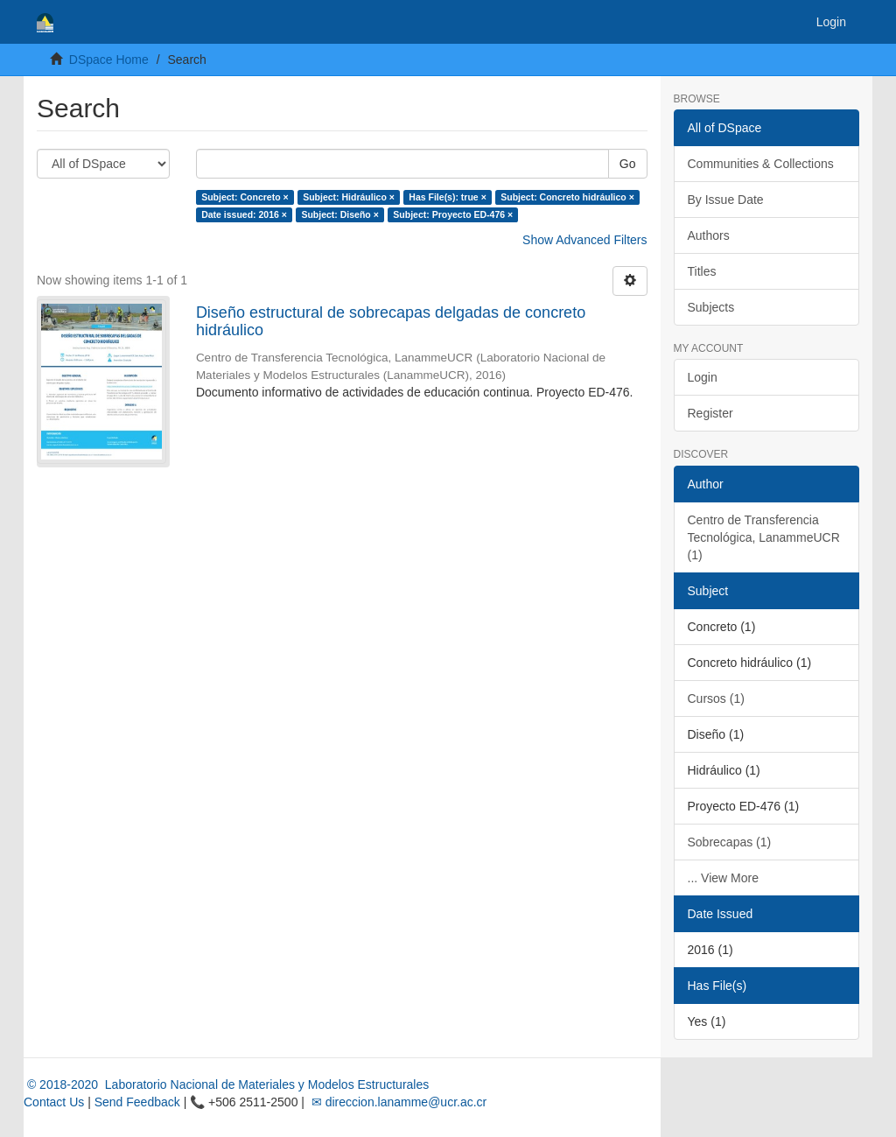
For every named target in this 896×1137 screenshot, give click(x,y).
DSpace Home (109, 60)
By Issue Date (726, 200)
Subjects (711, 307)
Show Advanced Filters (584, 240)
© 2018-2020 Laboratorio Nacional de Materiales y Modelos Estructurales (226, 1084)
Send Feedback (137, 1102)
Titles (702, 271)
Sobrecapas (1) (730, 842)
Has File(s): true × (447, 197)
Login (703, 377)
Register (710, 413)
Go (628, 164)
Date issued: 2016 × (244, 214)
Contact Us (54, 1102)
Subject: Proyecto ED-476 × (453, 214)
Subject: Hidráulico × (349, 197)
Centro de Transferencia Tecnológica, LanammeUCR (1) (764, 537)
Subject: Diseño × (339, 214)
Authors (709, 235)
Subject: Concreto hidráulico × (567, 197)
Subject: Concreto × (244, 197)
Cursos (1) (716, 698)
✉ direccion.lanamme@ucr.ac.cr (397, 1102)
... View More (723, 878)
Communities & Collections (761, 164)
